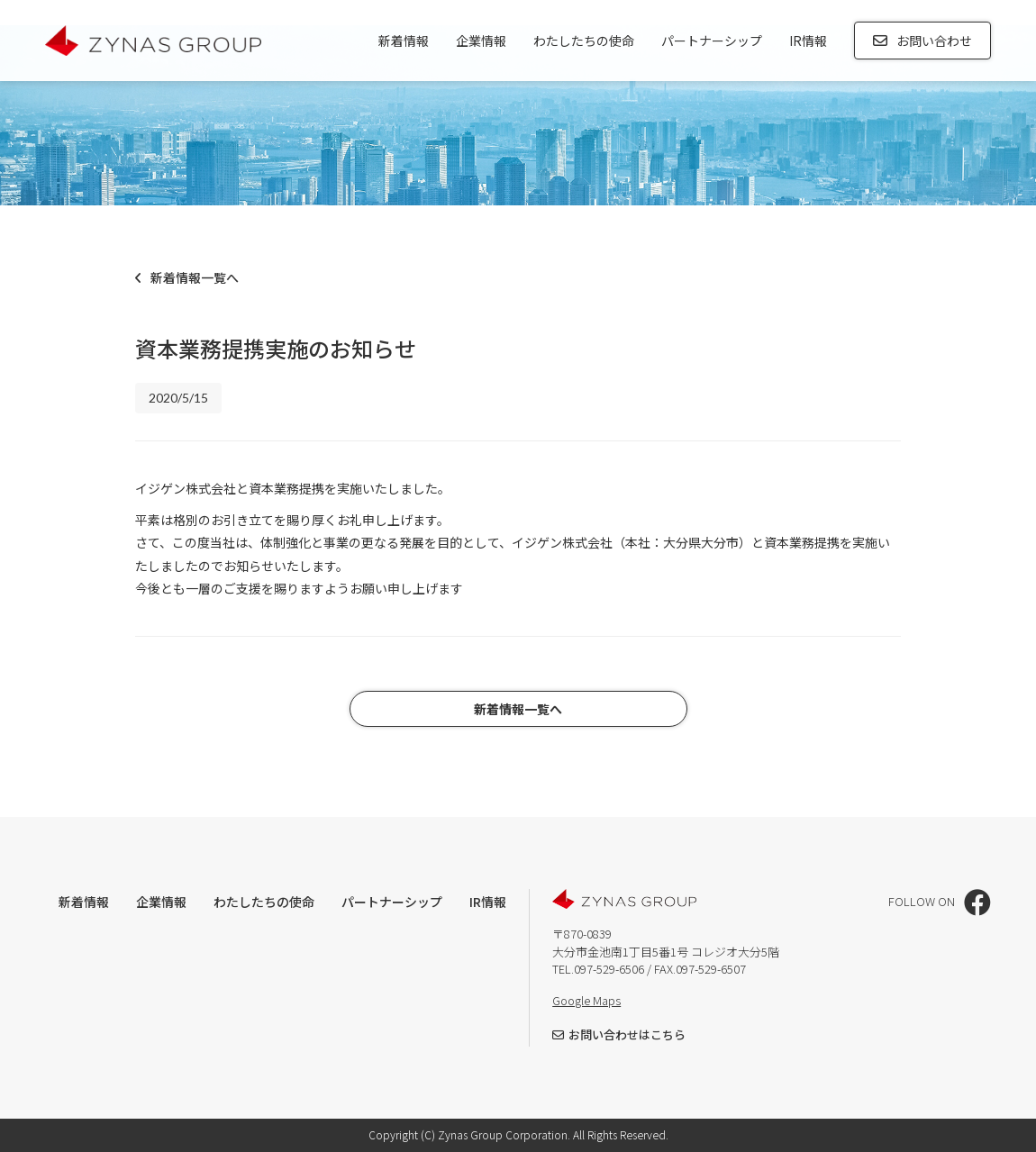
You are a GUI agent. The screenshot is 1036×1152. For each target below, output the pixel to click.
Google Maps (586, 1000)
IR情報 (808, 41)
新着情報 (403, 41)
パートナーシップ (711, 41)
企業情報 (481, 41)
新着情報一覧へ (187, 277)
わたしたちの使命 (583, 41)
